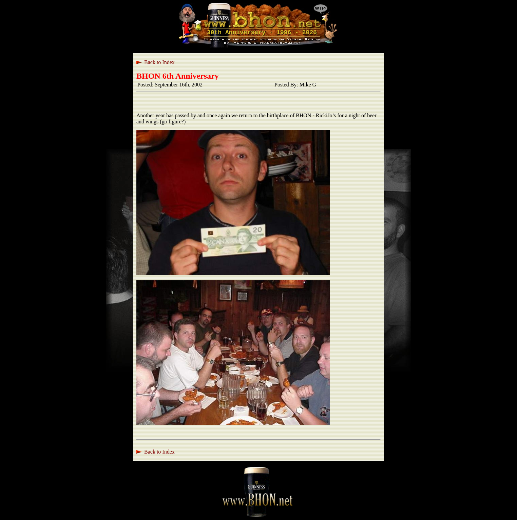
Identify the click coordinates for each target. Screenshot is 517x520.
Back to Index (159, 62)
